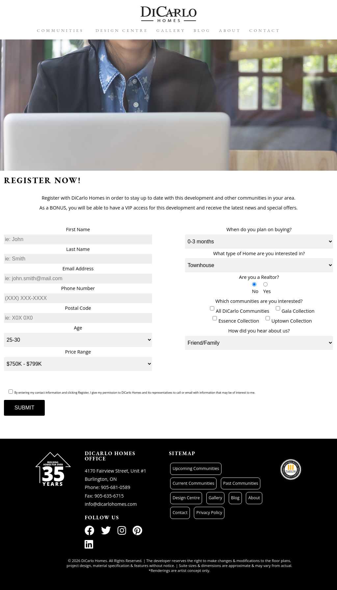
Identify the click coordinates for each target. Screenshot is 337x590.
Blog (202, 30)
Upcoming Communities (195, 468)
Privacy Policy (209, 512)
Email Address (78, 268)
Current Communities (193, 483)
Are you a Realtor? (259, 277)
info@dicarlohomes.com (111, 504)
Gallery (170, 30)
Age (78, 328)
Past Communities (240, 483)
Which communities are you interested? (259, 301)
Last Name (78, 249)
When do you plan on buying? (259, 229)
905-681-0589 (115, 487)
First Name (78, 229)
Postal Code (78, 308)
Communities (60, 30)
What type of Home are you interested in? (259, 253)
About (230, 30)
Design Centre (122, 30)
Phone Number (78, 288)
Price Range (78, 352)
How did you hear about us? (259, 331)
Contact (264, 30)
